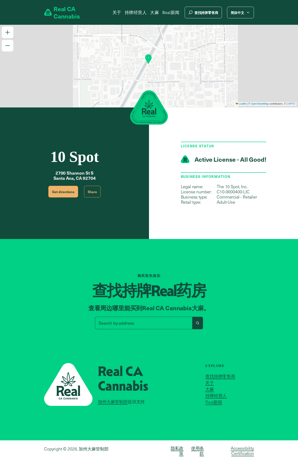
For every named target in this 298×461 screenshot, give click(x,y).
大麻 (154, 12)
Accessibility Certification (242, 450)
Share (92, 191)
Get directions (63, 191)
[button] (7, 32)
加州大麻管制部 (113, 402)
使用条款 (197, 450)
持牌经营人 (136, 12)
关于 (116, 12)
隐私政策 (177, 450)
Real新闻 (171, 12)
